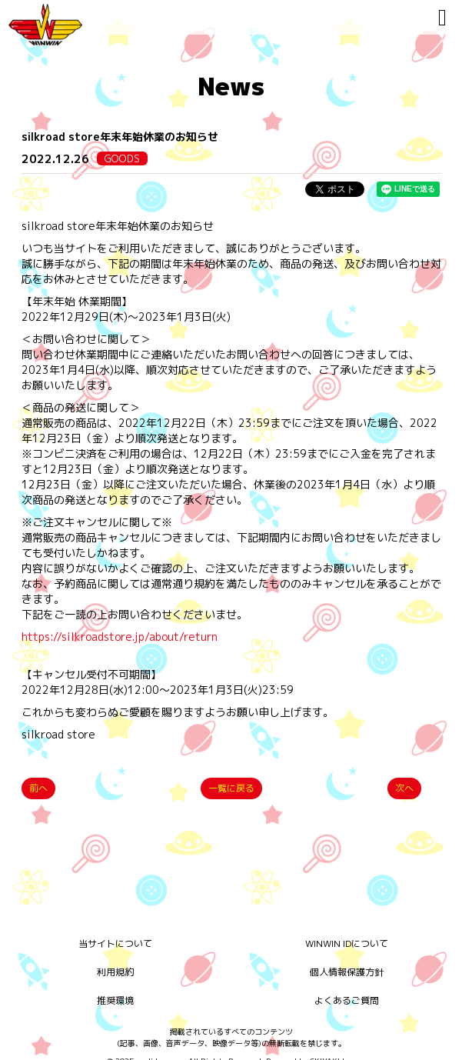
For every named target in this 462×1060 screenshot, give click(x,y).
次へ (404, 788)
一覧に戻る (231, 788)
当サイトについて (115, 943)
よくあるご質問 (346, 1000)
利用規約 (115, 971)
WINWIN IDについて (346, 943)
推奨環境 (115, 1000)
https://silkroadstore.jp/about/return (120, 636)
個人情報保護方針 (347, 971)
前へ (38, 788)
